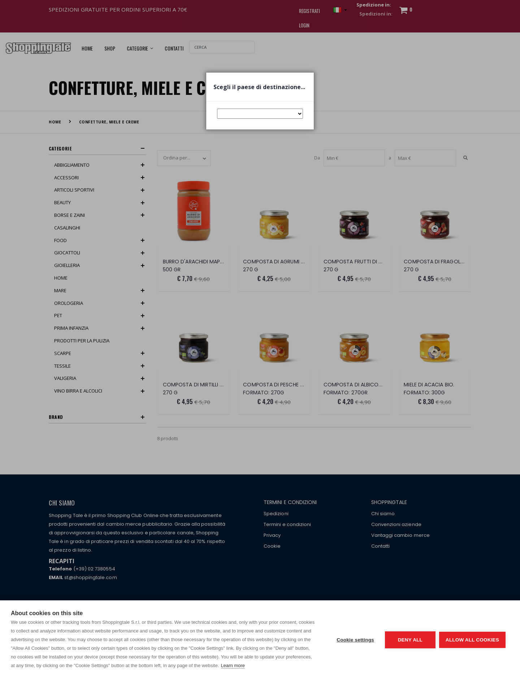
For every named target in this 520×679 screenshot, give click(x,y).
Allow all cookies (472, 640)
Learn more (233, 665)
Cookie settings (355, 640)
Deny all (410, 640)
